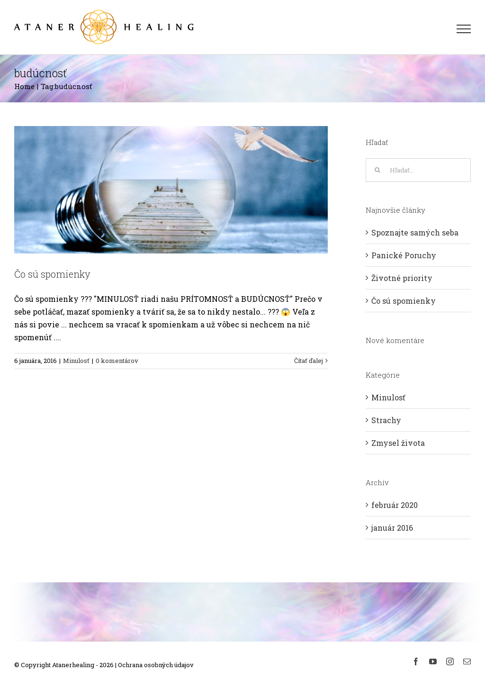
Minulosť (76, 360)
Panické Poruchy (403, 255)
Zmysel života (398, 443)
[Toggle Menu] (464, 29)
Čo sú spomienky (52, 274)
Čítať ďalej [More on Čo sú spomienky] (308, 360)
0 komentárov (117, 360)
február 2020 (394, 505)
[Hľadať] (377, 170)
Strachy (386, 420)
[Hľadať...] (418, 170)
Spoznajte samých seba (414, 232)
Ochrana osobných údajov (156, 665)
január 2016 (392, 528)
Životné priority (401, 278)
